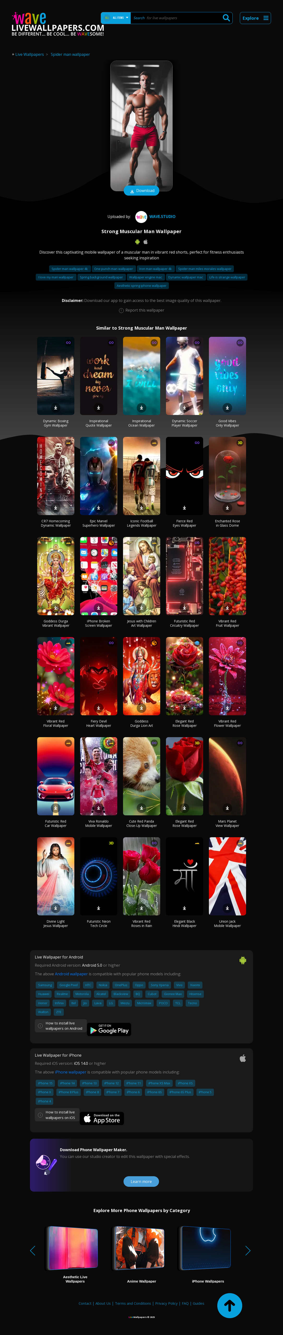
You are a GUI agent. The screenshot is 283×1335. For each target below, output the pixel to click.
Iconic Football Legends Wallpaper (141, 523)
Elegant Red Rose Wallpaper (184, 723)
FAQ (185, 1303)
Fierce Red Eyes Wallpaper (184, 523)
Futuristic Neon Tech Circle (99, 923)
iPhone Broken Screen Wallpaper (98, 623)
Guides (198, 1303)
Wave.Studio (155, 216)
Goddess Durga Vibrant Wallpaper (55, 623)
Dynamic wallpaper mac (186, 277)
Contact (85, 1303)
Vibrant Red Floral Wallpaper (55, 723)
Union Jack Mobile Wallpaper (227, 923)
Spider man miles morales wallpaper (204, 269)
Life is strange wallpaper (227, 277)
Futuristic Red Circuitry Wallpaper (184, 623)
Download (141, 191)
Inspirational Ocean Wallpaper (141, 423)
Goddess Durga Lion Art (141, 723)
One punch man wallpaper (114, 269)
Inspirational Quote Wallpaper (99, 423)
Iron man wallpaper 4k (155, 269)
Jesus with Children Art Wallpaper (141, 623)
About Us (103, 1303)
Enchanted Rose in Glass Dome (227, 523)
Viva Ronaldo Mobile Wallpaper (98, 823)
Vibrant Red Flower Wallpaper (227, 723)
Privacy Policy (166, 1303)
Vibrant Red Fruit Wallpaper (227, 623)
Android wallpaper (71, 974)
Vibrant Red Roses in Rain (141, 923)
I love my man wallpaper (56, 277)
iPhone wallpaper (70, 1072)
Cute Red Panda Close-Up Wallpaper (141, 823)
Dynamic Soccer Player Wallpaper (184, 423)
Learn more (141, 1181)
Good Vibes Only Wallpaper (227, 423)
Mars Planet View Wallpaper (227, 823)
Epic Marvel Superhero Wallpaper (99, 523)
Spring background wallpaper (102, 277)
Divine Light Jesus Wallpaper (55, 923)
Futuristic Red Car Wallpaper (55, 823)
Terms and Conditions (133, 1303)
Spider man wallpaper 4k (70, 269)
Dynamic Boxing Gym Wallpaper (55, 423)
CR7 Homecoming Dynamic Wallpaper (56, 523)
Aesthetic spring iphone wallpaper (141, 285)
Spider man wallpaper (70, 54)
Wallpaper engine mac (146, 277)
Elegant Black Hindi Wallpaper (184, 923)
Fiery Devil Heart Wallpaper (98, 723)
